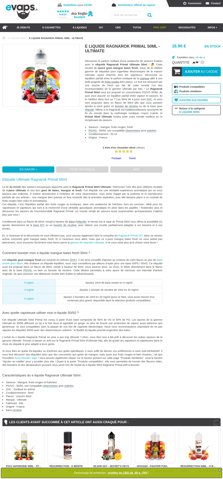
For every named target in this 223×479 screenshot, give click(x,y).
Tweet (132, 158)
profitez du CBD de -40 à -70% (128, 472)
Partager (117, 158)
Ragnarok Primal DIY (130, 235)
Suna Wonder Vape (25, 357)
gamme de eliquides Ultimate (87, 242)
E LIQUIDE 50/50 (17, 38)
